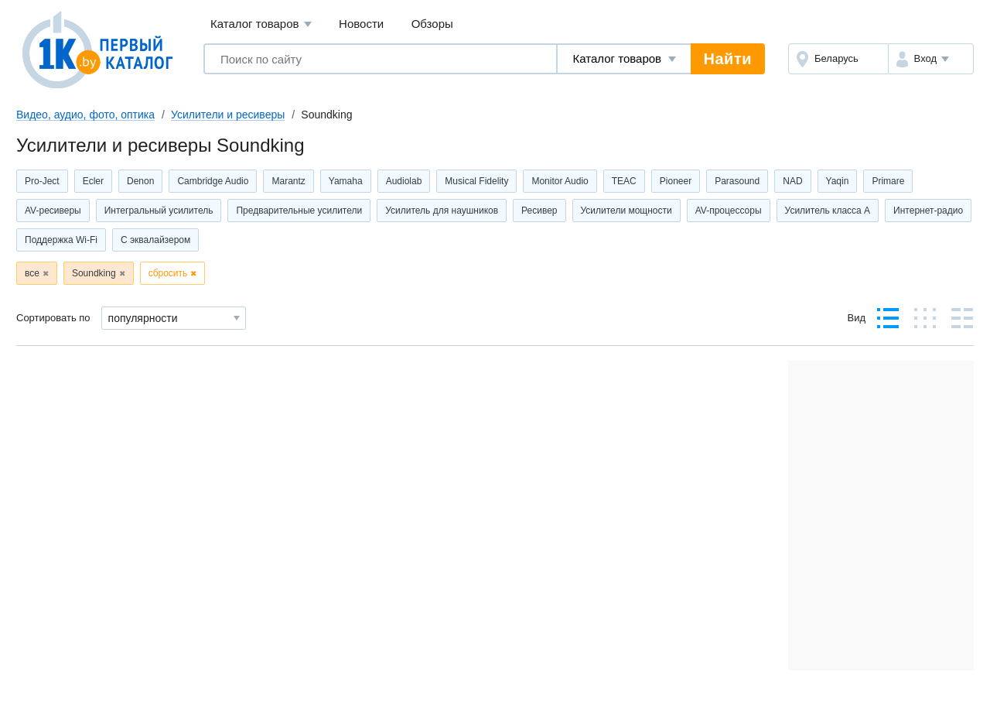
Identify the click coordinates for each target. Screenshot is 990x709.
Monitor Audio (559, 181)
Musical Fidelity (476, 181)
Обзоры (432, 23)
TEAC (624, 181)
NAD (792, 181)
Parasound (737, 181)
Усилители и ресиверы (228, 114)
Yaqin (837, 181)
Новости (361, 23)
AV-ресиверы (53, 210)
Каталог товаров (261, 24)
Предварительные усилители (299, 210)
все (32, 273)
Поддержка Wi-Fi (61, 240)
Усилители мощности (626, 210)
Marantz (288, 181)
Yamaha (346, 181)
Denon (140, 181)
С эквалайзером (155, 240)
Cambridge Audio (212, 181)
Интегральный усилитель (158, 210)
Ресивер (539, 210)
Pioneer (675, 181)
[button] (931, 59)
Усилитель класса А (828, 210)
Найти (728, 58)
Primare (888, 181)
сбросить (168, 273)
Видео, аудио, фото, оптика (85, 114)
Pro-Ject (42, 181)
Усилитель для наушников (441, 210)
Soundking (94, 273)
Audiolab (404, 181)
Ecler (93, 181)
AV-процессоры (728, 210)
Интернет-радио (928, 210)
